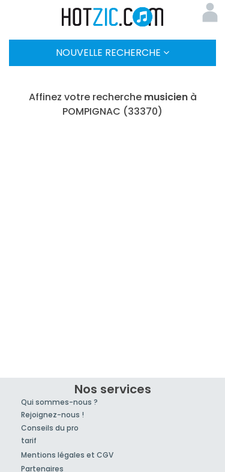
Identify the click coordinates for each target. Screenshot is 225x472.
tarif (29, 440)
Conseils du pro (50, 428)
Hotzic (113, 17)
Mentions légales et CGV (67, 455)
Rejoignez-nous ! (52, 415)
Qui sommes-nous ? (59, 402)
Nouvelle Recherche (112, 52)
